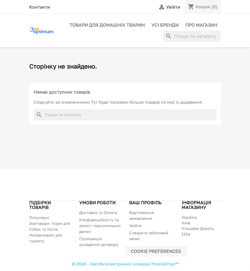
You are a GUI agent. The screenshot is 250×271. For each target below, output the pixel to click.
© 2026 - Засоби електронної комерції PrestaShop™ (125, 263)
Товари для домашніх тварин (107, 25)
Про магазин (201, 25)
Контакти (39, 7)
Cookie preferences (156, 251)
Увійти (135, 225)
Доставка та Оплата (98, 212)
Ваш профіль (145, 202)
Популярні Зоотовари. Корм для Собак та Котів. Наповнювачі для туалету (49, 229)
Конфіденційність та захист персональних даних (100, 225)
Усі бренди (165, 25)
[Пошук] (192, 36)
